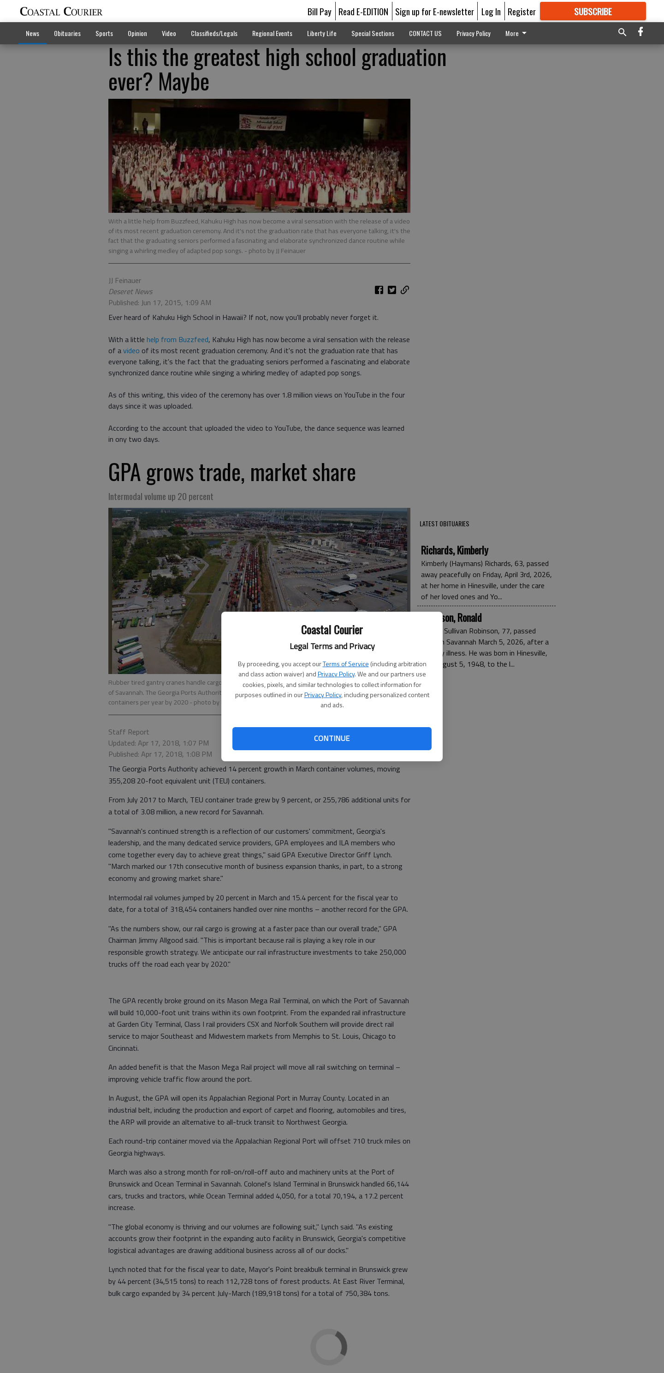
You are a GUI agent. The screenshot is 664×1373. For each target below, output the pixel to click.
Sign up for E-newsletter (434, 11)
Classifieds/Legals (214, 33)
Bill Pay (320, 11)
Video (169, 33)
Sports (104, 33)
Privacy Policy (336, 674)
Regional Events (272, 33)
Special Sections (372, 33)
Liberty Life (322, 33)
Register (522, 11)
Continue (332, 738)
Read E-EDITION (363, 11)
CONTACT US (425, 33)
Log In (491, 11)
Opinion (137, 33)
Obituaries (67, 33)
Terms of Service (346, 663)
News (32, 33)
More (517, 33)
